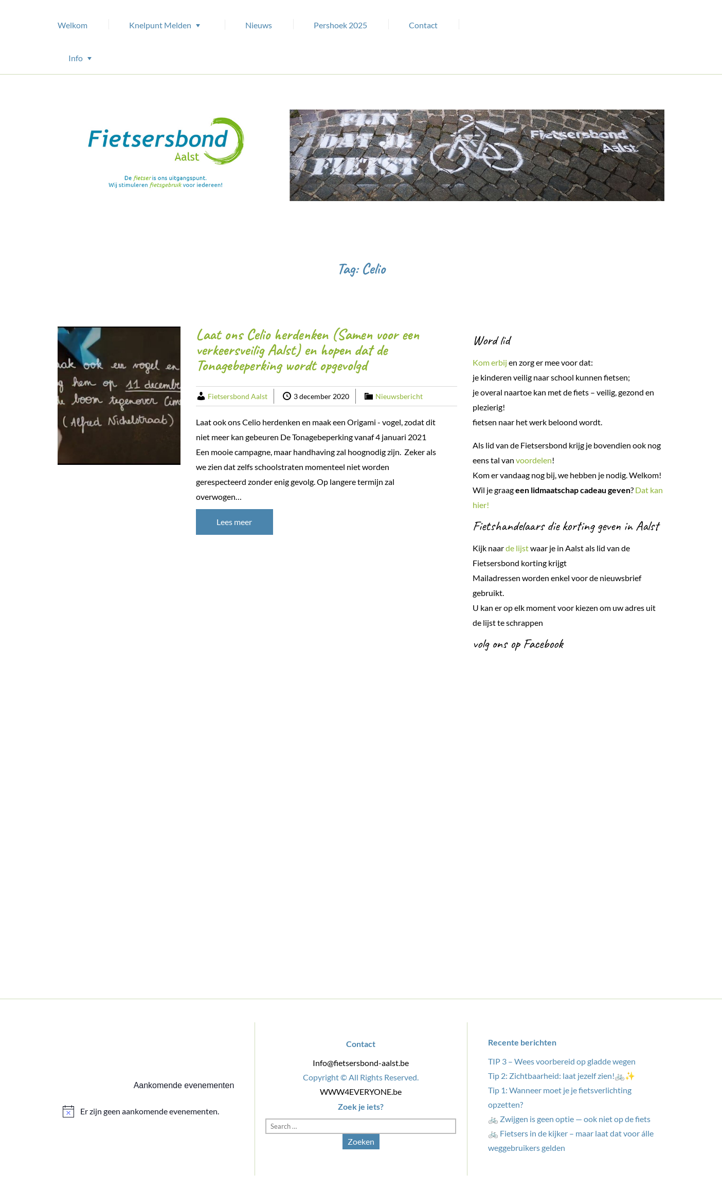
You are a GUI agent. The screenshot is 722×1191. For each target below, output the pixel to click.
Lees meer (234, 522)
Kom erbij (490, 362)
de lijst (517, 548)
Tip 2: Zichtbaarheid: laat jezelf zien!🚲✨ (561, 1075)
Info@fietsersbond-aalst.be (361, 1063)
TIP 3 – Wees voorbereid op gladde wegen (562, 1061)
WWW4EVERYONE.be (361, 1091)
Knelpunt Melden (160, 25)
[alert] (148, 1111)
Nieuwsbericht (399, 396)
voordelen (534, 460)
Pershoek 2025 (340, 25)
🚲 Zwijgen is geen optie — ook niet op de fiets (569, 1119)
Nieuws (258, 25)
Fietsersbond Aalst (237, 396)
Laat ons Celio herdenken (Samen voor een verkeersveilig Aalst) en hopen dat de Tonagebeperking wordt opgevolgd (307, 349)
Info (75, 58)
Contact (423, 25)
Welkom (72, 25)
